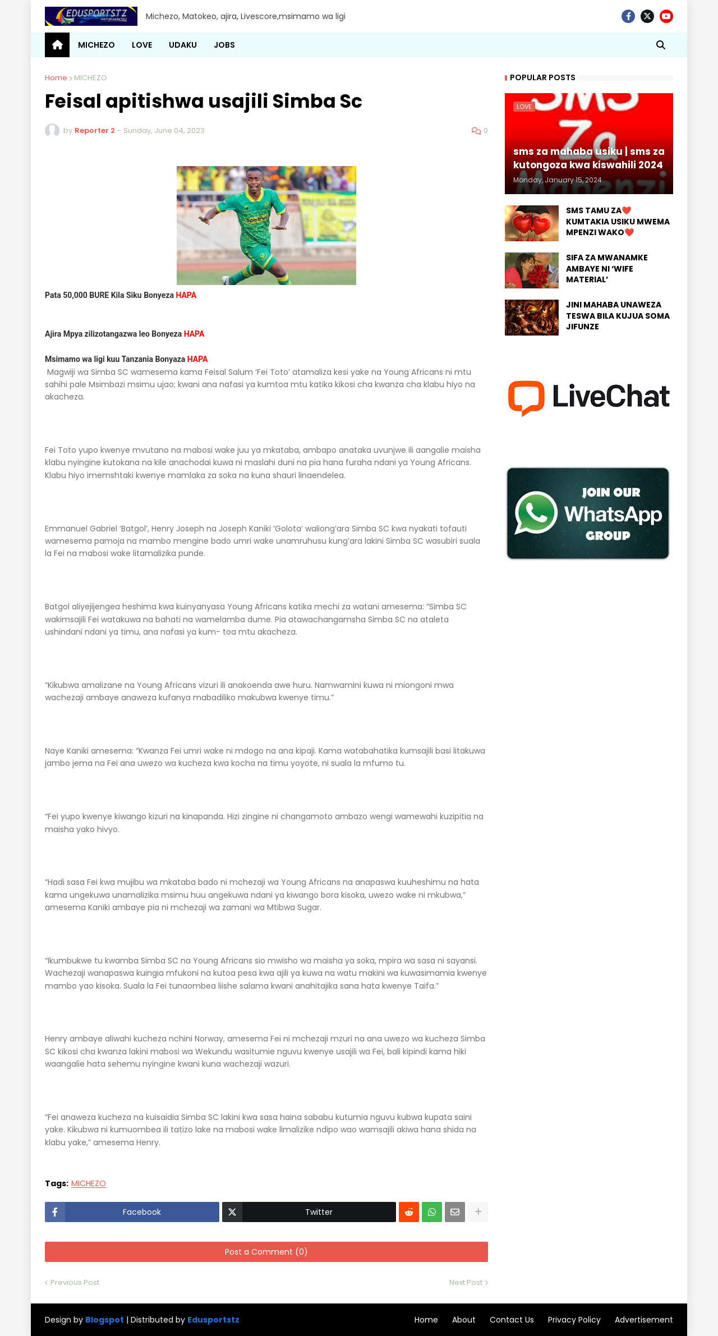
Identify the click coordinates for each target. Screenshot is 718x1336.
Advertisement (644, 1319)
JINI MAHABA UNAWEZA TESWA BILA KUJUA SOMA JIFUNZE (618, 316)
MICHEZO (90, 77)
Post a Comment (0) (266, 1251)
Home (56, 77)
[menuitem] (57, 45)
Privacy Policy (574, 1319)
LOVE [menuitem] (142, 44)
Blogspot (104, 1320)
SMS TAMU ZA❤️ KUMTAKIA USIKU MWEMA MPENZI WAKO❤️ (618, 221)
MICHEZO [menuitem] (96, 44)
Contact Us (512, 1319)
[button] (660, 45)
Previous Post (74, 1282)
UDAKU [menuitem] (183, 44)
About (464, 1319)
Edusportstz (213, 1319)
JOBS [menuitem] (224, 44)
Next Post (465, 1282)
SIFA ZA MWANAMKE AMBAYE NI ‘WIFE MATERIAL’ (607, 268)
